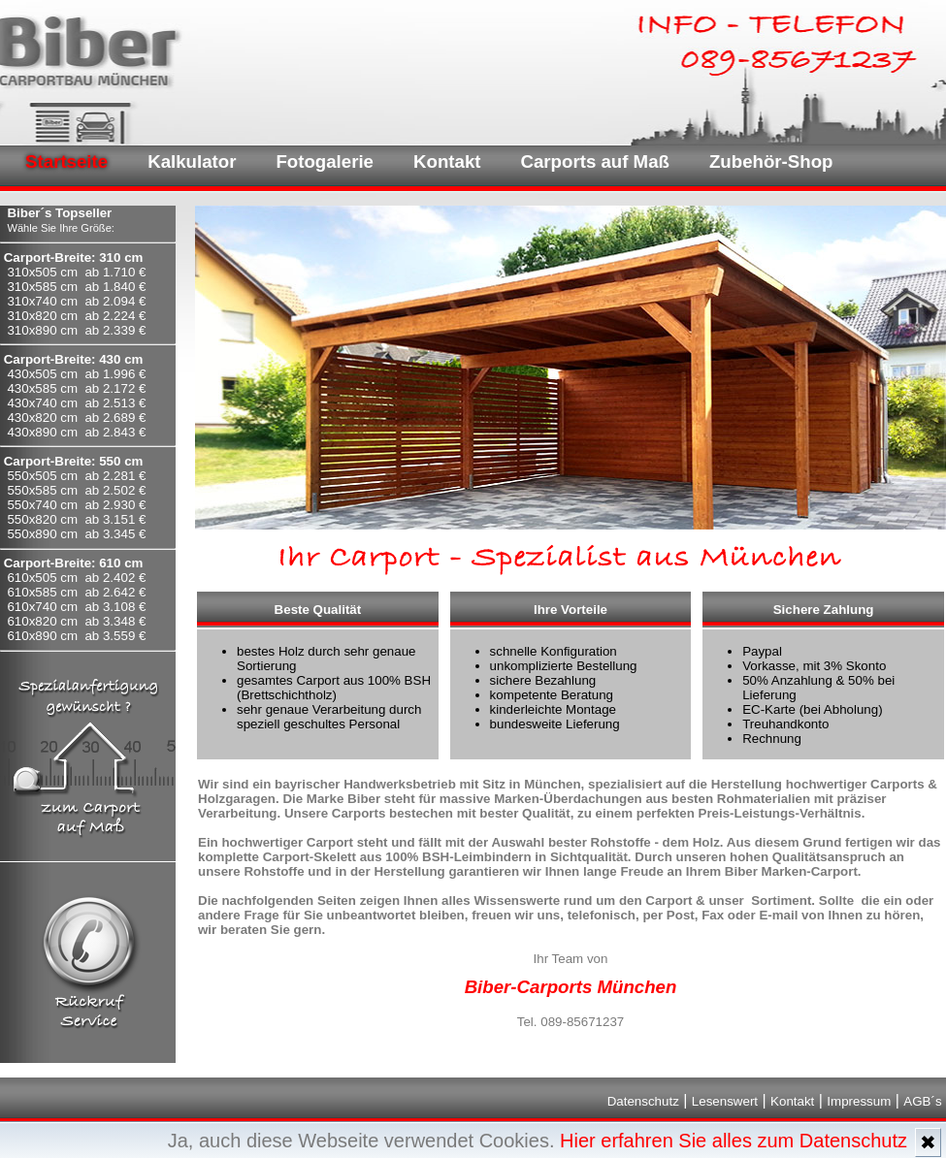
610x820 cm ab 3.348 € (76, 621)
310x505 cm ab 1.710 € (76, 272)
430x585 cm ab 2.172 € (76, 388)
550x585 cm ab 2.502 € (76, 490)
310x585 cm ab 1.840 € (76, 286)
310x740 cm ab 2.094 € (76, 301)
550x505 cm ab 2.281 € (76, 475)
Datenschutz (643, 1101)
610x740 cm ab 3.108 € (76, 606)
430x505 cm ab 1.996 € (76, 374)
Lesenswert (725, 1101)
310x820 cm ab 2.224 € (76, 315)
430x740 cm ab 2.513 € (76, 403)
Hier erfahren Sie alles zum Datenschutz (733, 1140)
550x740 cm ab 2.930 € (76, 505)
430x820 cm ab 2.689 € (76, 417)
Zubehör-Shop (770, 161)
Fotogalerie (325, 161)
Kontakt (446, 161)
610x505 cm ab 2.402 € (76, 577)
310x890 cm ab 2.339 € (76, 330)
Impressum (859, 1101)
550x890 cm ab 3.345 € (76, 534)
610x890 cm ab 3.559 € (76, 635)
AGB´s (922, 1101)
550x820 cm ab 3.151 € (76, 519)
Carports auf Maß (595, 161)
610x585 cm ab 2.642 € (76, 592)
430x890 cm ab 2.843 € (76, 432)
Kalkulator (191, 161)
